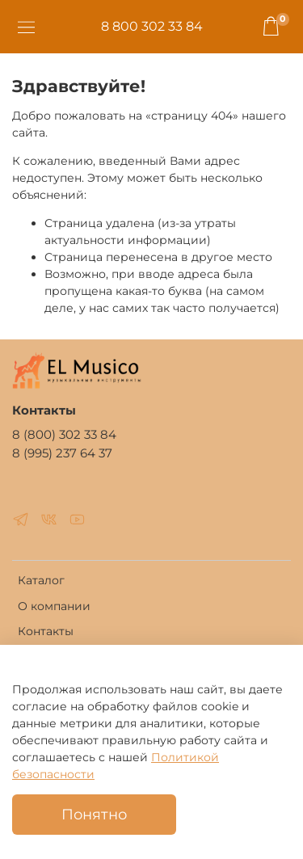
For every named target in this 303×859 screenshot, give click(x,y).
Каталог (41, 580)
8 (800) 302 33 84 (64, 434)
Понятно (94, 814)
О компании (54, 606)
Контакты (46, 631)
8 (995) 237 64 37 (62, 453)
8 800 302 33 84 (152, 26)
